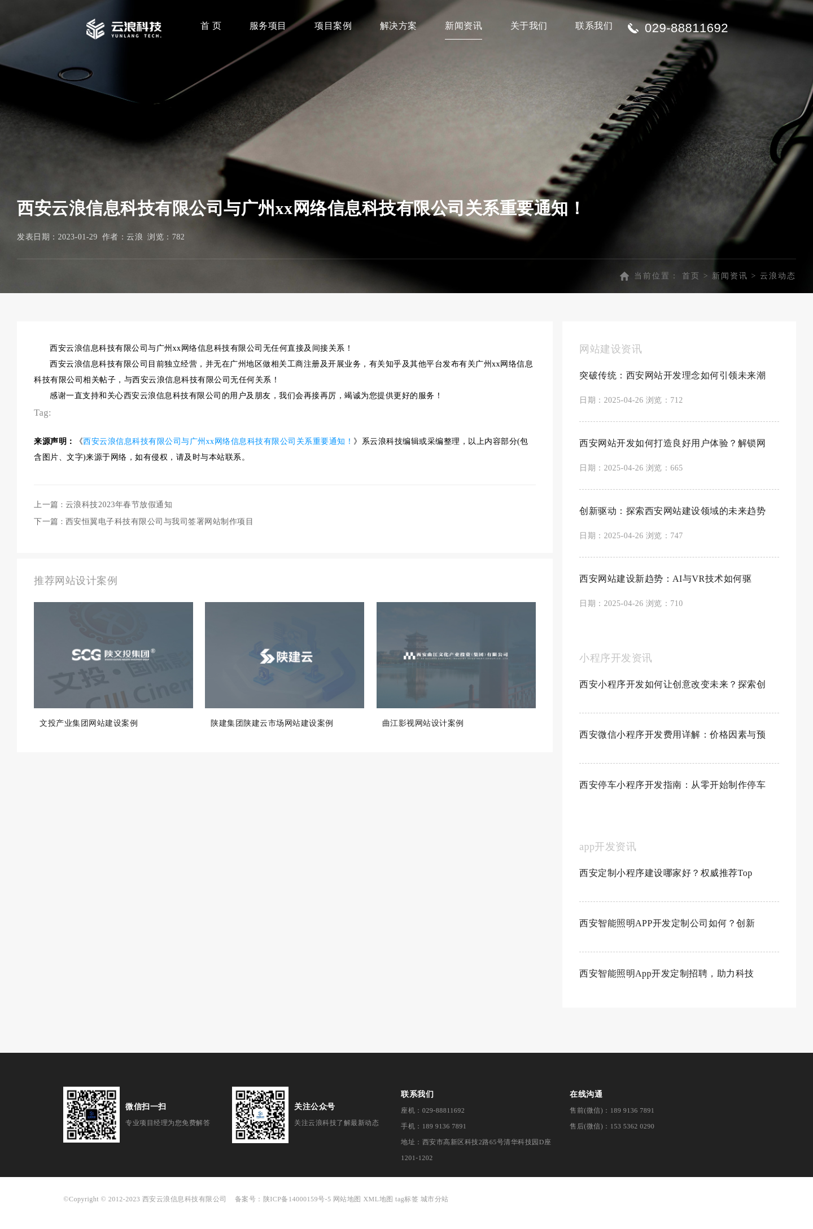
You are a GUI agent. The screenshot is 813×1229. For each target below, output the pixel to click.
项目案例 (333, 25)
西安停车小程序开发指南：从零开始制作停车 (672, 796)
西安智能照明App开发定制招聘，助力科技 (666, 985)
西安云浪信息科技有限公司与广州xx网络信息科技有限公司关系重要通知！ (218, 453)
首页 (691, 288)
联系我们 (594, 25)
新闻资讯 (463, 25)
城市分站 (435, 1211)
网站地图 (347, 1211)
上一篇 (103, 516)
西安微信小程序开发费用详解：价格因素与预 (672, 746)
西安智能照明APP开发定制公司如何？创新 (667, 935)
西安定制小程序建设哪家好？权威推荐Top (666, 885)
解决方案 (398, 25)
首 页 (211, 25)
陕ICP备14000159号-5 (297, 1211)
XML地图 (378, 1211)
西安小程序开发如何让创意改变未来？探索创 (672, 696)
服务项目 (268, 25)
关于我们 (529, 25)
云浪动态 (778, 288)
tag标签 (406, 1211)
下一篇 (143, 533)
